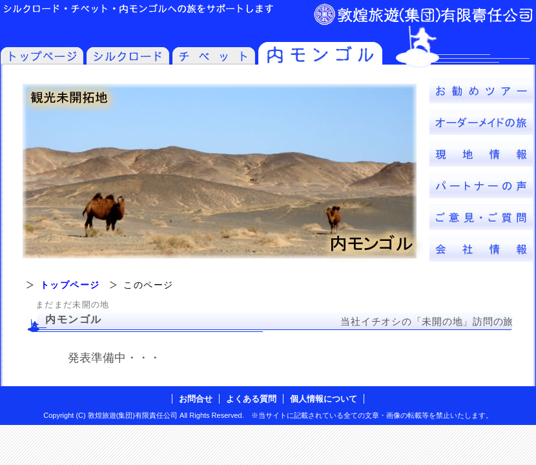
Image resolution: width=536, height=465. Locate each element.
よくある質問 (251, 399)
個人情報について (323, 399)
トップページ (69, 285)
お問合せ (195, 399)
